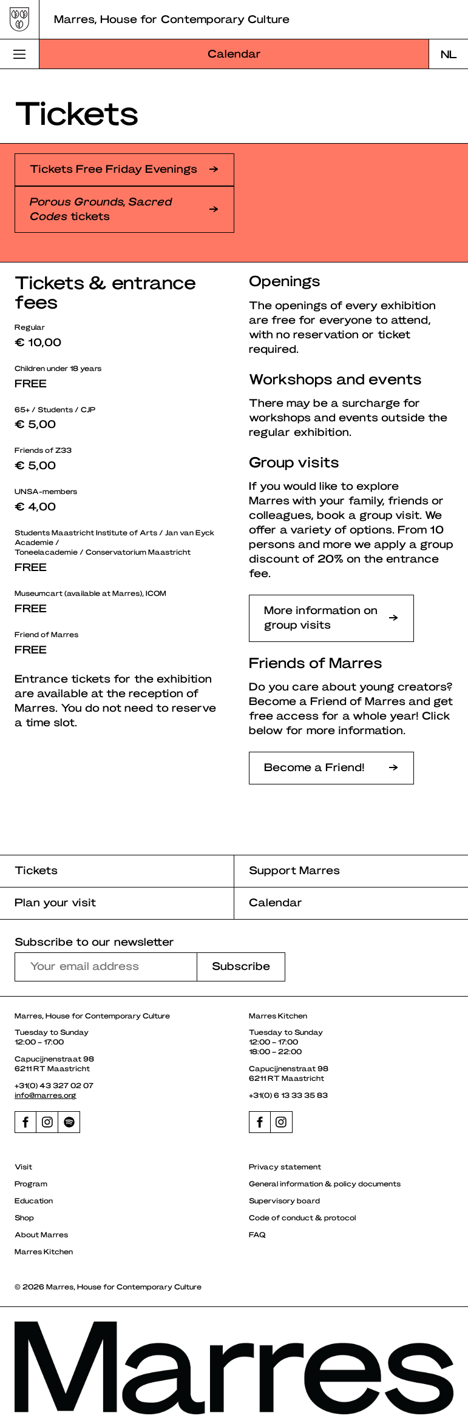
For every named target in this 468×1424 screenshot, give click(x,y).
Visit (23, 1166)
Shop (24, 1217)
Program (31, 1183)
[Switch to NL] (448, 54)
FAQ (257, 1234)
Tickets (36, 869)
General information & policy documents (325, 1183)
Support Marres (294, 869)
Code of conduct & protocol (302, 1217)
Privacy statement (285, 1166)
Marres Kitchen (44, 1251)
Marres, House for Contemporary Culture (172, 18)
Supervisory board (284, 1200)
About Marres (41, 1234)
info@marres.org (45, 1095)
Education (34, 1200)
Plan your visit (55, 901)
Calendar (234, 53)
